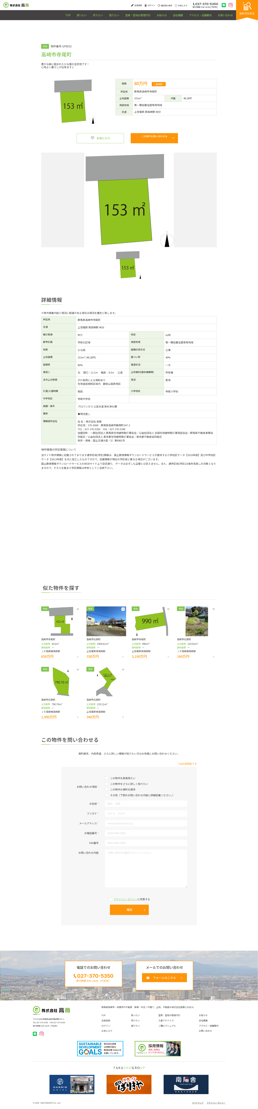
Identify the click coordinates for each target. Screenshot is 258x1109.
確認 (129, 911)
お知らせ (148, 13)
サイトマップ (197, 1106)
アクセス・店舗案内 (194, 13)
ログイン (105, 1029)
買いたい (53, 13)
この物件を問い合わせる (154, 138)
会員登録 (105, 1024)
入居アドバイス (166, 1024)
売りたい (73, 13)
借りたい (93, 13)
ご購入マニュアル (167, 1029)
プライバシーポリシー (125, 901)
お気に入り (103, 138)
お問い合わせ (223, 13)
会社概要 (168, 13)
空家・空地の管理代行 (120, 13)
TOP (35, 13)
